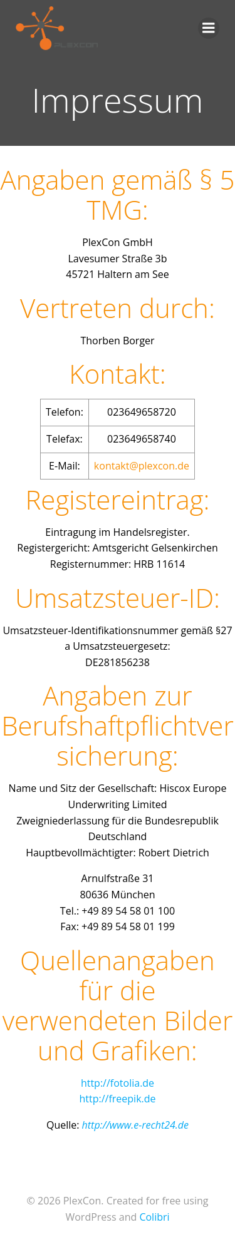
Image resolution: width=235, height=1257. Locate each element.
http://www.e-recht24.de (135, 1125)
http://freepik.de (117, 1099)
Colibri (154, 1217)
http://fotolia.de (117, 1083)
